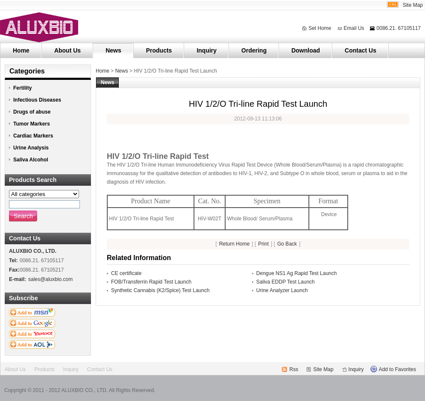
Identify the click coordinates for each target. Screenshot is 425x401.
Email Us (354, 28)
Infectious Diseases (37, 100)
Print (263, 244)
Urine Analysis (31, 148)
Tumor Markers (31, 124)
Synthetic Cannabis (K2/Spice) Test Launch (160, 290)
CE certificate (126, 273)
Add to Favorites (397, 369)
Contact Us (360, 50)
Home (21, 50)
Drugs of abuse (31, 112)
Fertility (22, 88)
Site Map (413, 5)
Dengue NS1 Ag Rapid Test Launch (296, 273)
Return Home (234, 244)
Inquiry (206, 50)
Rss (294, 369)
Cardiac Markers (33, 136)
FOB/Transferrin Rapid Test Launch (151, 282)
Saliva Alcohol (30, 160)
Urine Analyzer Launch (282, 290)
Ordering (254, 50)
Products (159, 50)
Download (305, 50)
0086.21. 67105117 (399, 28)
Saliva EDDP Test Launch (285, 282)
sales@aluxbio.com (50, 279)
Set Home (319, 28)
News (113, 50)
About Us (67, 50)
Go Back (287, 244)
